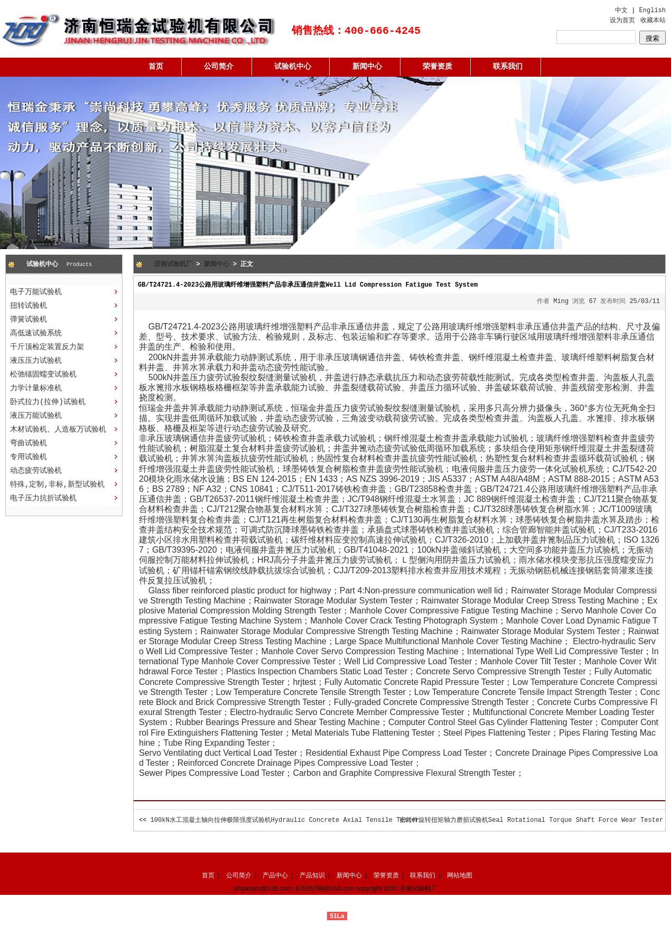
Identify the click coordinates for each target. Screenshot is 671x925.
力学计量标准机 (36, 388)
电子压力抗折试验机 (43, 498)
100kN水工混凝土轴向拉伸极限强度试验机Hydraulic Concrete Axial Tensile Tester (285, 820)
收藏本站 (653, 20)
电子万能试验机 (36, 292)
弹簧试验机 (28, 319)
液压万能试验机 (36, 415)
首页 (155, 66)
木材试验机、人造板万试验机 (58, 429)
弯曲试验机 (28, 443)
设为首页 (622, 20)
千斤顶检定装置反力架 (47, 347)
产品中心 (275, 875)
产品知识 (312, 875)
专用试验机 (28, 457)
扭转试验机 (28, 305)
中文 (621, 10)
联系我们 (508, 66)
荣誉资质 (437, 66)
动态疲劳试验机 (36, 470)
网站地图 (459, 875)
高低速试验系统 (36, 333)
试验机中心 (292, 66)
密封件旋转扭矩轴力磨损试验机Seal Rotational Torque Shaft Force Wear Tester (531, 820)
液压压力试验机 (36, 360)
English (652, 10)
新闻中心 (367, 66)
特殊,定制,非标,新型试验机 (57, 484)
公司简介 (219, 66)
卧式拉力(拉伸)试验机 (48, 402)
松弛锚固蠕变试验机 (43, 374)
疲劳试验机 (371, 559)
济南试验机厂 (173, 264)
